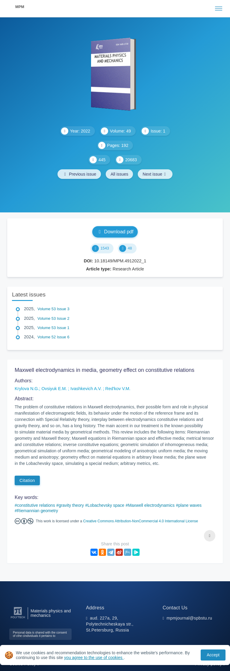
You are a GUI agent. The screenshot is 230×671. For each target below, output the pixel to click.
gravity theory (71, 505)
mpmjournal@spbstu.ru (189, 618)
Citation (27, 480)
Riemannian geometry (37, 510)
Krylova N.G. (27, 388)
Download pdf (115, 231)
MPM (19, 6)
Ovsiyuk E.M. (55, 388)
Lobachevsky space (105, 505)
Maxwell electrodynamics (151, 505)
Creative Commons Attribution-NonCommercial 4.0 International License (140, 521)
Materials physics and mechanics (51, 613)
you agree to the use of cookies (93, 657)
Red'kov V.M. (118, 388)
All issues (119, 174)
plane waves (190, 505)
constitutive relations (36, 505)
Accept (213, 654)
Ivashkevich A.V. (86, 388)
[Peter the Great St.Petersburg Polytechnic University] (17, 618)
